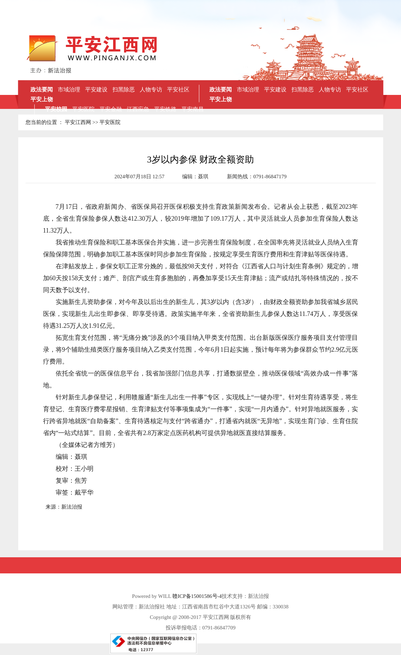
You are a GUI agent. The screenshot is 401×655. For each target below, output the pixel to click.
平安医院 (83, 109)
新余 (146, 119)
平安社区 (178, 89)
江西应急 (138, 109)
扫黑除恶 (123, 89)
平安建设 (96, 89)
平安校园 (56, 109)
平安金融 (110, 109)
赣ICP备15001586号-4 (197, 596)
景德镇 (195, 119)
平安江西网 (78, 122)
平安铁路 (165, 109)
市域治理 (69, 89)
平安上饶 (41, 99)
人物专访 (151, 89)
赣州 (181, 119)
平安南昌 (192, 109)
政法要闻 (41, 89)
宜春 (169, 119)
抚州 (158, 119)
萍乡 (122, 119)
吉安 (134, 119)
